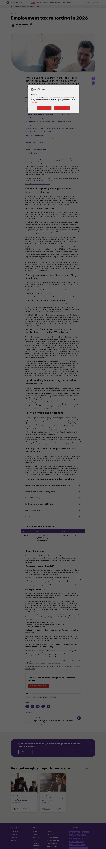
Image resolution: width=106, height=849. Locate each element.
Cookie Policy (34, 102)
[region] (53, 99)
